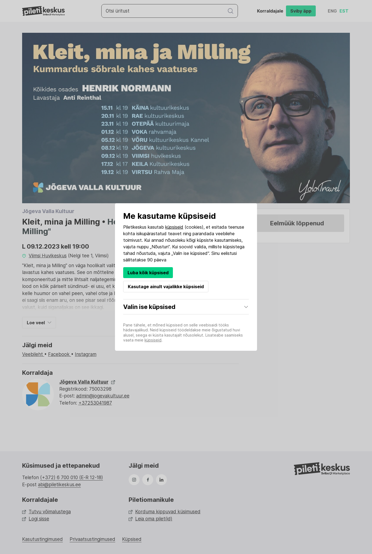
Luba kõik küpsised (148, 272)
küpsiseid (174, 227)
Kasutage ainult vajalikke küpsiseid (166, 286)
